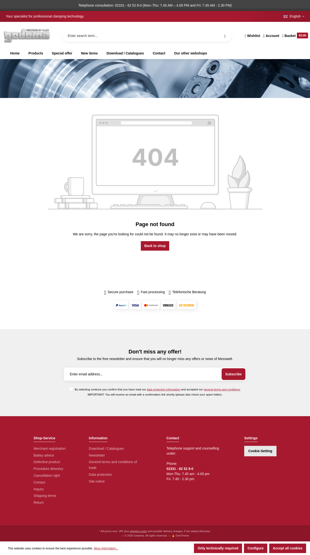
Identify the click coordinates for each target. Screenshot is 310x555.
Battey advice (44, 455)
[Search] (225, 35)
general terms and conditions (222, 389)
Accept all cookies (287, 548)
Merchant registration (50, 448)
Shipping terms (45, 496)
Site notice (97, 481)
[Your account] (271, 36)
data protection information (163, 389)
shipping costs (138, 531)
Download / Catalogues (106, 448)
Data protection (100, 474)
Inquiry (39, 489)
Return (39, 502)
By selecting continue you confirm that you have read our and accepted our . (158, 389)
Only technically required (218, 548)
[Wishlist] (252, 36)
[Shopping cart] (294, 36)
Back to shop (155, 246)
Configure (256, 548)
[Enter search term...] (147, 36)
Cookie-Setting (260, 451)
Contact (39, 482)
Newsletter (97, 455)
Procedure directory (48, 469)
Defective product (47, 462)
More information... (106, 548)
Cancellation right (47, 475)
